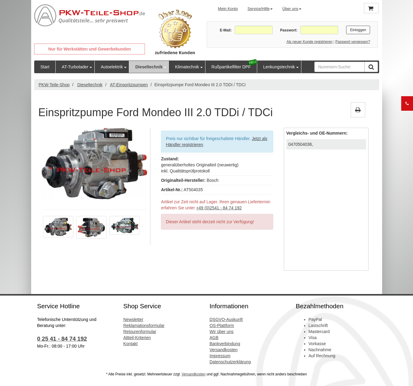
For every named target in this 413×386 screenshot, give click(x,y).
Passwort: (288, 30)
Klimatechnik (187, 66)
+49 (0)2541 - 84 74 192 (219, 207)
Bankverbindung (225, 343)
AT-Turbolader (75, 66)
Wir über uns (222, 331)
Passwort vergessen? (353, 42)
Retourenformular (139, 331)
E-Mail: (226, 30)
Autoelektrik (112, 66)
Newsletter (133, 319)
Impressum (220, 355)
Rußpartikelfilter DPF (231, 66)
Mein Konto (228, 8)
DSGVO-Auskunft (226, 319)
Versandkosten (224, 349)
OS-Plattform (222, 325)
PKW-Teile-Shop (54, 84)
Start (45, 66)
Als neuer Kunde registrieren (310, 42)
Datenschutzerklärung (230, 361)
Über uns (291, 8)
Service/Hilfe (260, 8)
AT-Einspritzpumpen (129, 84)
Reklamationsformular (144, 325)
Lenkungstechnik (279, 66)
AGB (214, 337)
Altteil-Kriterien (137, 337)
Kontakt (130, 343)
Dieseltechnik (148, 66)
